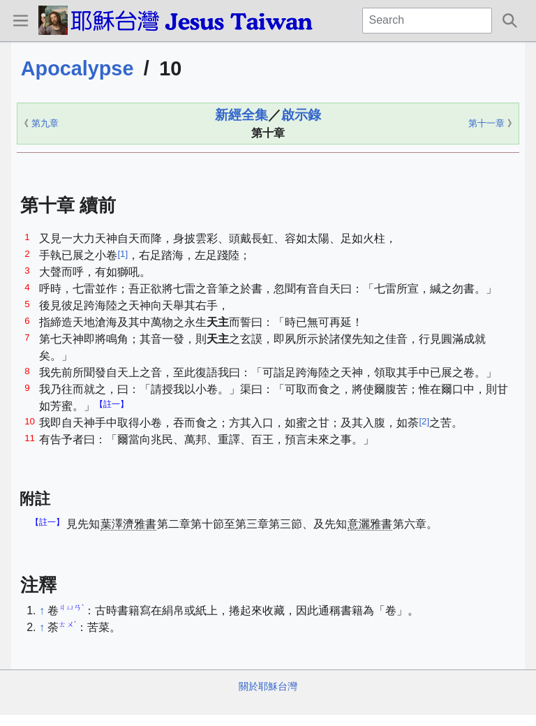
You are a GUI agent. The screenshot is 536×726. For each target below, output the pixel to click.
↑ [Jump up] (42, 610)
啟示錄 (301, 115)
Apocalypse (77, 68)
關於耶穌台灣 (268, 686)
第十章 (268, 133)
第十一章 (486, 123)
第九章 (45, 123)
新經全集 (241, 115)
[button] (20, 20)
